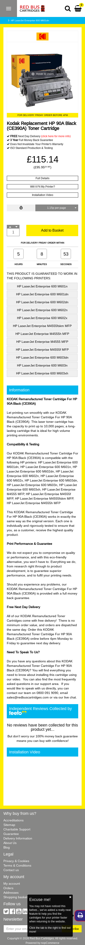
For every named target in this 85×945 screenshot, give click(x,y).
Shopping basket (15, 897)
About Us (10, 843)
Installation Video (42, 195)
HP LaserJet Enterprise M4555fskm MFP (42, 326)
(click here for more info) (56, 136)
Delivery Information (17, 838)
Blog (6, 847)
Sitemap (9, 825)
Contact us (11, 870)
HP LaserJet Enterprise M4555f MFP (42, 349)
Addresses (11, 892)
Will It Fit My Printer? (42, 186)
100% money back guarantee (57, 736)
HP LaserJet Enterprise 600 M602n (42, 310)
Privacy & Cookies (16, 861)
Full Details (42, 178)
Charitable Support (16, 829)
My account (11, 883)
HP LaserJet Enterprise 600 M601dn (30, 20)
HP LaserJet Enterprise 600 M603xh (42, 373)
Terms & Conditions (17, 865)
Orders (8, 888)
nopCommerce (50, 943)
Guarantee (11, 834)
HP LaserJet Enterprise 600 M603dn (42, 357)
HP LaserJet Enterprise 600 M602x (42, 318)
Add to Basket (52, 230)
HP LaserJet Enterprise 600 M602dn (42, 302)
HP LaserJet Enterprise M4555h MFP (42, 334)
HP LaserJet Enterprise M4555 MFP (42, 341)
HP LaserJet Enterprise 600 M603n (42, 365)
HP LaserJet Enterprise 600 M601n (42, 286)
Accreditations (13, 820)
